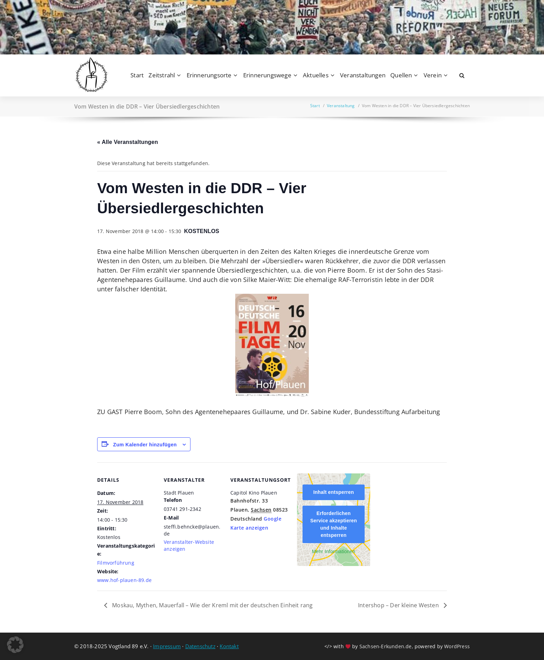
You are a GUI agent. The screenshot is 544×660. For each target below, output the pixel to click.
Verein (433, 75)
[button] (15, 644)
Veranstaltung (341, 106)
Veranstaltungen (362, 75)
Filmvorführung (115, 562)
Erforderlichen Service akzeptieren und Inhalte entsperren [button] (333, 524)
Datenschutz (200, 646)
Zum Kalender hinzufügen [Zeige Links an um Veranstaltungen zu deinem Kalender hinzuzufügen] (145, 444)
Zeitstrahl (161, 75)
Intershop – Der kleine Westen (399, 605)
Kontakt (229, 646)
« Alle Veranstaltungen (127, 142)
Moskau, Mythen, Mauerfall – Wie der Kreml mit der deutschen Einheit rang (212, 605)
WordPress (457, 646)
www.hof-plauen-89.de (124, 580)
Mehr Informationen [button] (333, 551)
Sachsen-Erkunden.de (385, 646)
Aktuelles (316, 75)
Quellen (401, 75)
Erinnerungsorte (209, 75)
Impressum (167, 646)
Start (137, 75)
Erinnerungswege (267, 75)
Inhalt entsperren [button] (333, 492)
